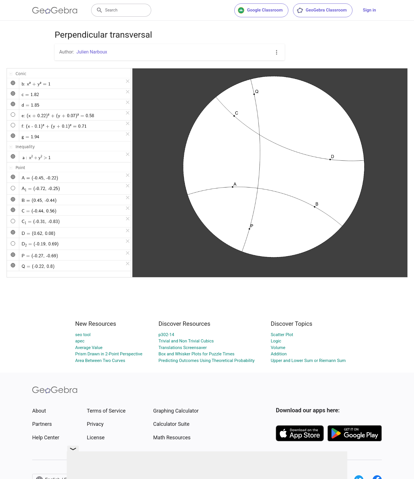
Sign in (369, 10)
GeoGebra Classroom (321, 10)
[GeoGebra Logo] (54, 10)
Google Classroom (260, 10)
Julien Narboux (91, 52)
